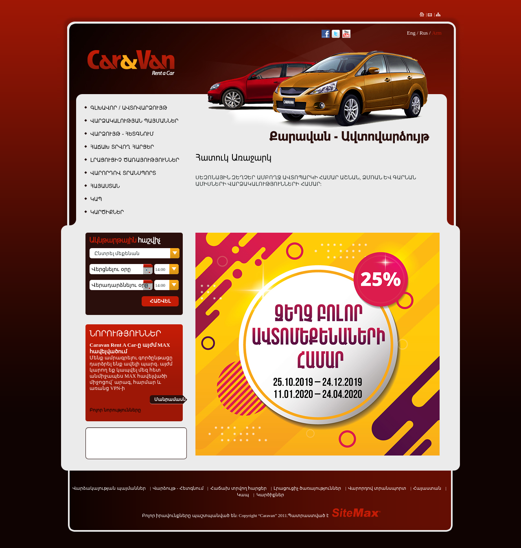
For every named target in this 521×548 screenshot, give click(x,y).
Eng (411, 33)
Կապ (243, 494)
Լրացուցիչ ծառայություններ (307, 488)
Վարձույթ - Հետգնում (178, 488)
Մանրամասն (170, 399)
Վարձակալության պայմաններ (109, 488)
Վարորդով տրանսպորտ (377, 488)
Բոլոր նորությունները (115, 409)
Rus (424, 33)
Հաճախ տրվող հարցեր (238, 488)
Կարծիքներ (270, 494)
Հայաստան (427, 488)
